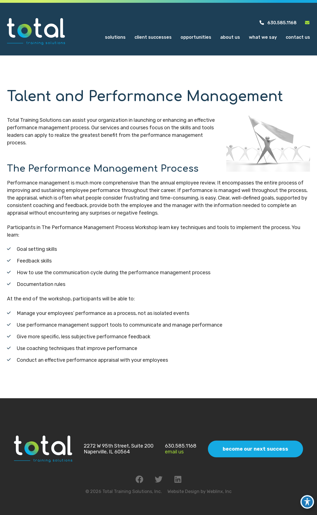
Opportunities (196, 37)
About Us (230, 37)
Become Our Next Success (255, 449)
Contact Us (298, 37)
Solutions (115, 37)
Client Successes (153, 37)
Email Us (174, 452)
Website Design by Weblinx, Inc (199, 491)
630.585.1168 (278, 22)
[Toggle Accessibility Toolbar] (307, 497)
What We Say (263, 37)
